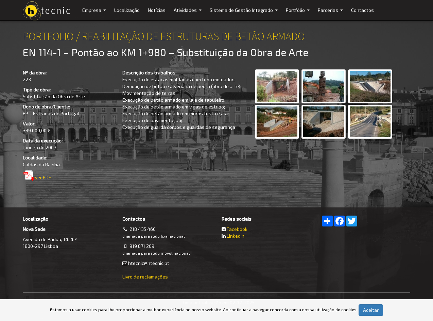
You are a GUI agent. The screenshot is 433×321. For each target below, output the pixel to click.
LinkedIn (235, 236)
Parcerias (331, 13)
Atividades (188, 13)
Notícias (157, 10)
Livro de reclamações (145, 277)
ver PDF (43, 177)
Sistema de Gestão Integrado (244, 13)
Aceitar (371, 310)
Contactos (362, 10)
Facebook (237, 229)
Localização (127, 10)
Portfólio (298, 13)
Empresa (95, 13)
